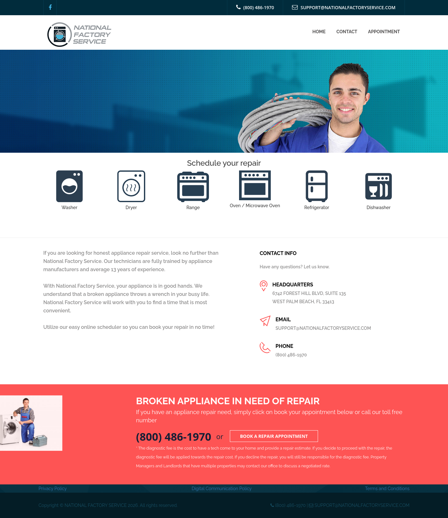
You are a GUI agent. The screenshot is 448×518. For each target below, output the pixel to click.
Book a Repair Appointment (274, 436)
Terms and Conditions (387, 488)
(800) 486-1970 (255, 7)
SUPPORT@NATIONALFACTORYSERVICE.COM (343, 7)
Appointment (384, 31)
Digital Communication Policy (221, 488)
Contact (346, 31)
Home (319, 31)
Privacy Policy (53, 488)
